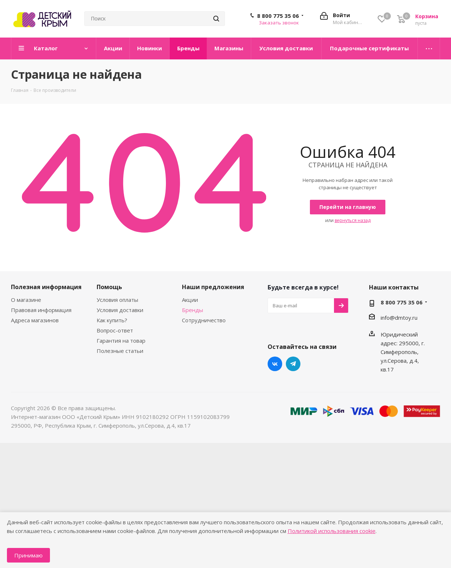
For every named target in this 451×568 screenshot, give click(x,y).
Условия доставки (120, 310)
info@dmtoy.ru (399, 317)
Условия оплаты (117, 299)
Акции (190, 299)
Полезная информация (46, 287)
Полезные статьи (120, 350)
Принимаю (28, 555)
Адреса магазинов (35, 320)
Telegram (293, 364)
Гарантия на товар (121, 340)
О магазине (26, 299)
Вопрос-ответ (115, 330)
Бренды (192, 310)
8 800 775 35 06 (278, 15)
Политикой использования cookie (332, 530)
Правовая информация (41, 310)
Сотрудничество (204, 320)
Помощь (109, 287)
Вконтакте (275, 364)
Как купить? (112, 320)
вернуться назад (352, 220)
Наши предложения (213, 287)
